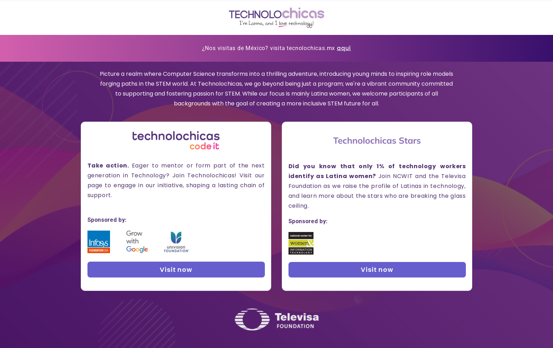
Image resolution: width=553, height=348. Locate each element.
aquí (344, 48)
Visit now (176, 269)
